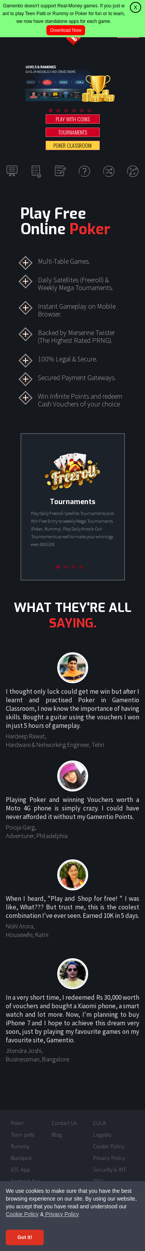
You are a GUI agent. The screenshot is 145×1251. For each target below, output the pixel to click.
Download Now (66, 30)
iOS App (20, 1169)
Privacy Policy (61, 1214)
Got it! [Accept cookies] (24, 1237)
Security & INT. (110, 1169)
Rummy (20, 1146)
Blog (57, 1135)
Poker (17, 1123)
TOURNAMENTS (72, 132)
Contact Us (64, 1123)
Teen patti (22, 1135)
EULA (99, 1123)
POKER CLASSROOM (72, 145)
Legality (102, 1135)
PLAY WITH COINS (73, 119)
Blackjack (21, 1158)
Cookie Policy (22, 1214)
